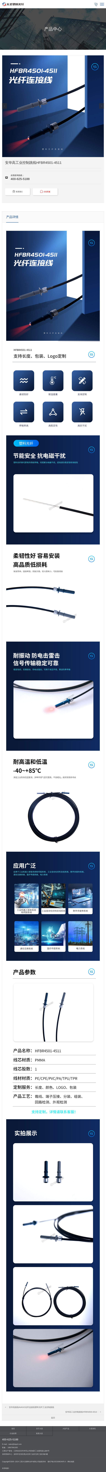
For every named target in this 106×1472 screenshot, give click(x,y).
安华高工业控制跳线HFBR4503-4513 (83, 1412)
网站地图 (70, 1462)
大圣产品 (66, 1429)
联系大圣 (39, 1433)
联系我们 (17, 191)
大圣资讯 (92, 1429)
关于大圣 (39, 1429)
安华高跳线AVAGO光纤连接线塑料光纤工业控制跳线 (29, 1407)
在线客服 (45, 191)
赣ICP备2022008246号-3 (57, 1462)
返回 (53, 1418)
